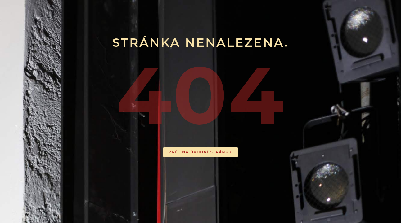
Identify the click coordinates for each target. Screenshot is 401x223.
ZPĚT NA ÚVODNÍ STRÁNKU (200, 152)
